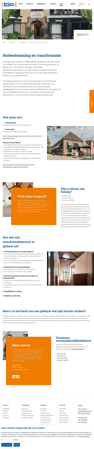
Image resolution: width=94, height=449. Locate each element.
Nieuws (5, 413)
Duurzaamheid (63, 415)
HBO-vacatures (61, 353)
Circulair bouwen (45, 417)
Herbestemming (44, 413)
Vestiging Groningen (27, 417)
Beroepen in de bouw (63, 360)
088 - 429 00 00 (82, 422)
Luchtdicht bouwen (45, 420)
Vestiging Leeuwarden (28, 415)
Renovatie (43, 411)
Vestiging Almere (26, 413)
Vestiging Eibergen (27, 411)
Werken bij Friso (63, 420)
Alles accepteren (6, 444)
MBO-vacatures (61, 355)
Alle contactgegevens (84, 413)
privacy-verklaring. (84, 436)
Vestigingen (6, 417)
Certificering (62, 413)
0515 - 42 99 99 (18, 367)
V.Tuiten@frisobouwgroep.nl (22, 369)
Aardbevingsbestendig (46, 415)
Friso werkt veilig (64, 417)
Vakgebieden (6, 409)
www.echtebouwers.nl (77, 349)
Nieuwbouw (43, 409)
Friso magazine (63, 422)
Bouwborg (25, 409)
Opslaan (17, 444)
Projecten (5, 411)
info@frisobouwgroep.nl (85, 411)
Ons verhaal (62, 409)
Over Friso (5, 415)
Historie (61, 411)
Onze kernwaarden (62, 358)
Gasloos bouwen (45, 422)
